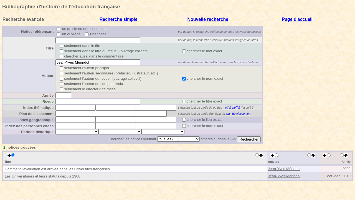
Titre (49, 48)
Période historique (37, 132)
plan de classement (238, 113)
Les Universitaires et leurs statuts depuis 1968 (42, 176)
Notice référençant (37, 31)
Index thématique (38, 108)
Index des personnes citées (29, 126)
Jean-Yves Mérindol (284, 169)
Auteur (48, 76)
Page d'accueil (297, 19)
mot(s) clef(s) (231, 107)
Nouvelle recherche (207, 19)
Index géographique (36, 120)
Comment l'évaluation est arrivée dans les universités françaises (57, 169)
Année (48, 95)
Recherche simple (119, 19)
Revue (48, 101)
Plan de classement (36, 114)
